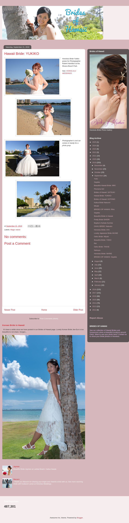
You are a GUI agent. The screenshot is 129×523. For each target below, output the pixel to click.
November (98, 169)
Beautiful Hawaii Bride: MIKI (105, 185)
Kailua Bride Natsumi (102, 203)
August (97, 261)
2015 (94, 300)
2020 (94, 159)
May (96, 271)
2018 (94, 289)
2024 (94, 146)
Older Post (78, 310)
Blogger (80, 518)
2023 (94, 149)
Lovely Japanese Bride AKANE (106, 233)
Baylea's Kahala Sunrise (103, 223)
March (97, 278)
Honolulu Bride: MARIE (103, 254)
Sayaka (97, 182)
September (98, 176)
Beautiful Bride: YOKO (102, 240)
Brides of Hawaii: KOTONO (104, 199)
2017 (94, 293)
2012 (94, 310)
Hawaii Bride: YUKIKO (102, 196)
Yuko (96, 179)
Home (44, 310)
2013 (94, 306)
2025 (94, 142)
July (96, 265)
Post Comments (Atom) (49, 319)
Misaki (96, 206)
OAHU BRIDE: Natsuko (103, 226)
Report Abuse (96, 318)
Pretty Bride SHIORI (102, 220)
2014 (94, 303)
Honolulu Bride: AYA (102, 230)
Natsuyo (97, 250)
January (97, 285)
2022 (94, 152)
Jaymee (16, 467)
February (98, 282)
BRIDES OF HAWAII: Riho (104, 209)
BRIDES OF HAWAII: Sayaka (105, 257)
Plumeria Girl (99, 189)
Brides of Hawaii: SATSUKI (104, 192)
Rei (95, 243)
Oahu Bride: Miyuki (101, 237)
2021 (94, 156)
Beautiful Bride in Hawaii (103, 216)
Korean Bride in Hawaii (13, 325)
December (98, 165)
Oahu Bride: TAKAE (101, 247)
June (96, 268)
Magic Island (15, 230)
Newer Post (9, 310)
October (97, 172)
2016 (94, 296)
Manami (16, 479)
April (96, 275)
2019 (94, 162)
